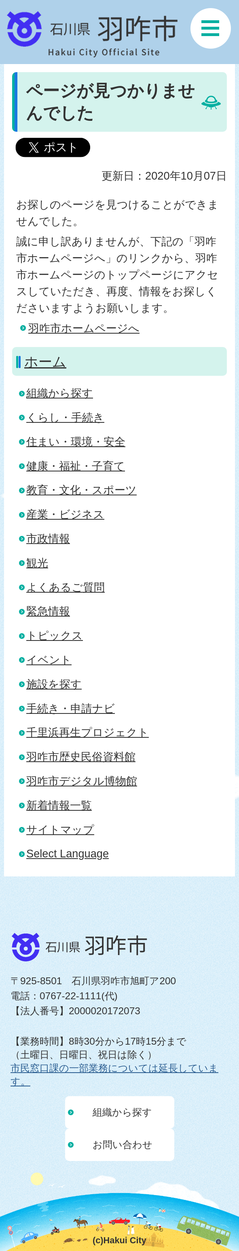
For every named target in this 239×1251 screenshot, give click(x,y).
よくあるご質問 (65, 587)
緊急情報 (48, 611)
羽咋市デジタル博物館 (81, 781)
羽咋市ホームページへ (84, 328)
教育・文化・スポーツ (81, 490)
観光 (37, 563)
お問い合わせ (122, 1144)
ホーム (45, 361)
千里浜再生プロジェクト (87, 732)
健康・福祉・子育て (75, 466)
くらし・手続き (65, 417)
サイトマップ (60, 829)
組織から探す (59, 393)
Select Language (67, 853)
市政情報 (48, 538)
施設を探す (54, 684)
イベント (49, 659)
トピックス (54, 635)
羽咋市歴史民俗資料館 (80, 756)
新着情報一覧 (59, 805)
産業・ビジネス (65, 514)
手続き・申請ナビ (70, 708)
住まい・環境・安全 (75, 441)
